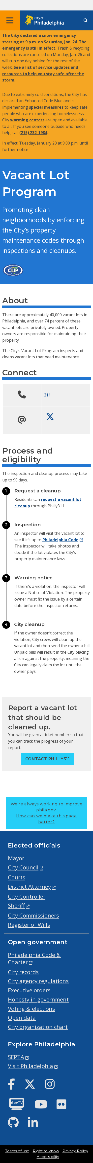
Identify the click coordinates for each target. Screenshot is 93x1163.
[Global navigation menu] (10, 20)
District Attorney (29, 886)
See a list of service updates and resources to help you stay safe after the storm (43, 74)
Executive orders (29, 990)
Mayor (16, 858)
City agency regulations (38, 981)
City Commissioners (33, 915)
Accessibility (48, 1157)
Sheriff (16, 905)
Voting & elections (31, 1008)
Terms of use (17, 1151)
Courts (16, 877)
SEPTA (16, 1057)
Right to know (46, 1151)
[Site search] (85, 20)
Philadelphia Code (60, 540)
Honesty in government (38, 999)
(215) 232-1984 (33, 132)
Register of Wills (29, 925)
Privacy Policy (75, 1151)
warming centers (27, 120)
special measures (46, 107)
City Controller (26, 896)
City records (23, 972)
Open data (22, 1017)
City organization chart (38, 1027)
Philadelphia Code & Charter (34, 958)
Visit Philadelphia (30, 1066)
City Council (23, 867)
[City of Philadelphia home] (46, 20)
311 (47, 395)
